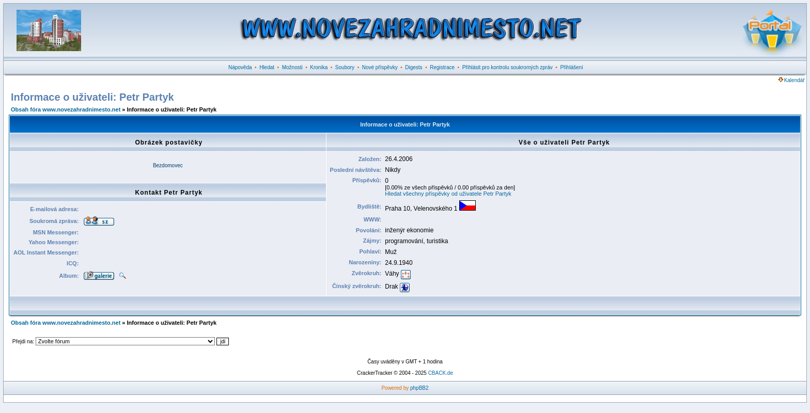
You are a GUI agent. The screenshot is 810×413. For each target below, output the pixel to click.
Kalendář (791, 80)
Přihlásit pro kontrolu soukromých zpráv (507, 67)
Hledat (266, 67)
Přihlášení (571, 67)
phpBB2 (419, 388)
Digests (413, 67)
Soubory (344, 67)
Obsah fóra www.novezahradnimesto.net (65, 109)
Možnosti (292, 67)
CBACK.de (440, 373)
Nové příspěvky (380, 67)
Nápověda (240, 67)
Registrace (442, 67)
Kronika (319, 67)
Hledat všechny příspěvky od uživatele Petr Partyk (448, 193)
